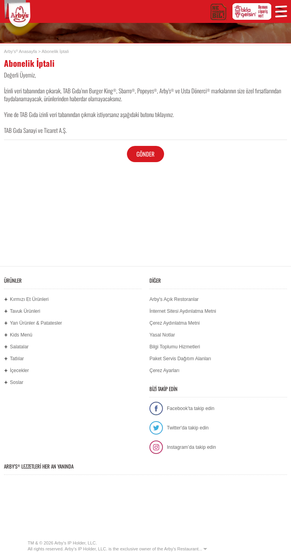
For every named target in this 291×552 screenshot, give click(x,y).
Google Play (95, 489)
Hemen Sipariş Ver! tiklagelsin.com (115, 516)
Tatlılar (17, 358)
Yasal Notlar (162, 335)
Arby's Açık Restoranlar (173, 299)
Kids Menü (21, 335)
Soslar (16, 382)
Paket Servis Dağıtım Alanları (180, 358)
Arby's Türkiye (20, 14)
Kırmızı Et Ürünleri (29, 299)
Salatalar (19, 347)
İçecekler (19, 370)
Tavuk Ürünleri (25, 311)
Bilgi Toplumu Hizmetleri (174, 347)
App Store (31, 489)
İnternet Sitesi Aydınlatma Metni (182, 311)
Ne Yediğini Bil (40, 516)
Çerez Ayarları (164, 370)
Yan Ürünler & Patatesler (36, 323)
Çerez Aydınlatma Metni (174, 323)
